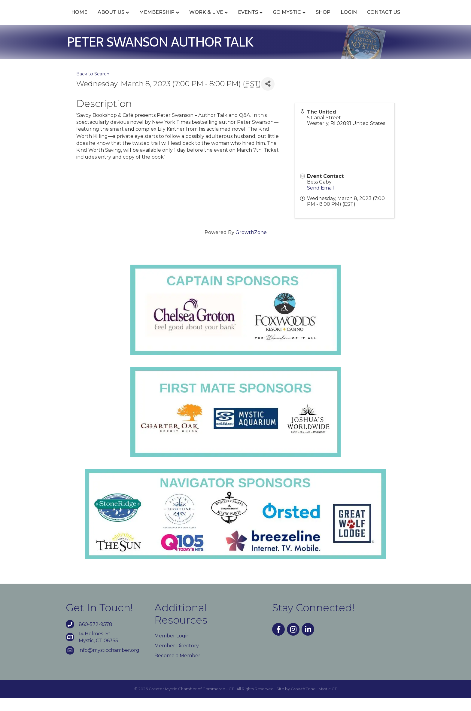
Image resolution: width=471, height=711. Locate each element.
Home (45, 19)
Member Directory (176, 659)
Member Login (172, 649)
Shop (357, 19)
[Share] (268, 97)
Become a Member (177, 669)
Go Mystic (321, 19)
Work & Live (172, 19)
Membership (122, 19)
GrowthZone (251, 245)
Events (213, 19)
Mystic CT (327, 702)
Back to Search (92, 87)
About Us (76, 19)
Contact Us (418, 19)
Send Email (320, 201)
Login (383, 19)
